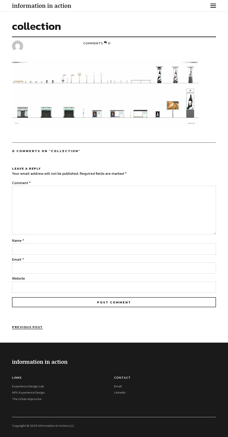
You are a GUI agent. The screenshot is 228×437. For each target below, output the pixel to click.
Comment (21, 182)
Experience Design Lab (28, 386)
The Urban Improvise (26, 399)
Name (18, 240)
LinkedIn (120, 392)
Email (18, 259)
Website (18, 278)
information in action (41, 5)
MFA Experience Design (28, 392)
